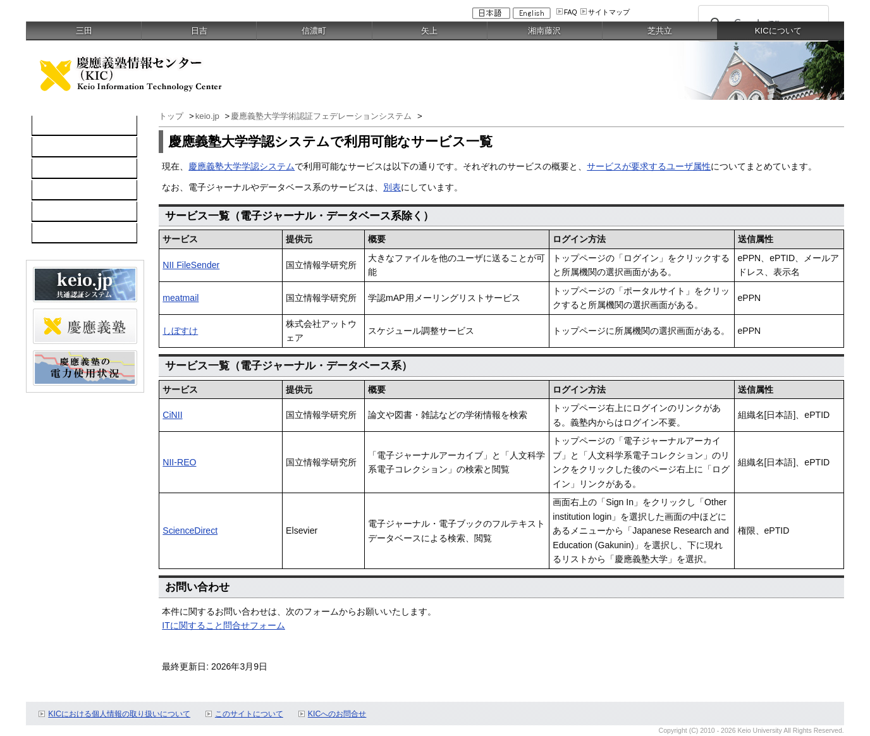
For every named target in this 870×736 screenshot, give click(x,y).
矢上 (429, 30)
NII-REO (179, 462)
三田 (84, 30)
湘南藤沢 (544, 30)
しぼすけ (180, 331)
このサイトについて (249, 713)
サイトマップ (609, 12)
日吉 (199, 30)
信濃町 (314, 30)
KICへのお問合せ (337, 713)
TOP (48, 126)
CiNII (172, 415)
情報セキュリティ (74, 212)
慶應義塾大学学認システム (241, 166)
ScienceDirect (190, 530)
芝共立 (659, 30)
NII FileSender (190, 265)
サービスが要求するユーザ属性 (649, 166)
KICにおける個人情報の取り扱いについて (119, 713)
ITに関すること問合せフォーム (223, 625)
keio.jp (208, 116)
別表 (392, 187)
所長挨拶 (56, 169)
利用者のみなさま (74, 190)
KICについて (64, 147)
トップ (172, 116)
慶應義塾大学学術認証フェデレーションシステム (322, 116)
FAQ (570, 12)
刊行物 (52, 233)
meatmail (180, 298)
